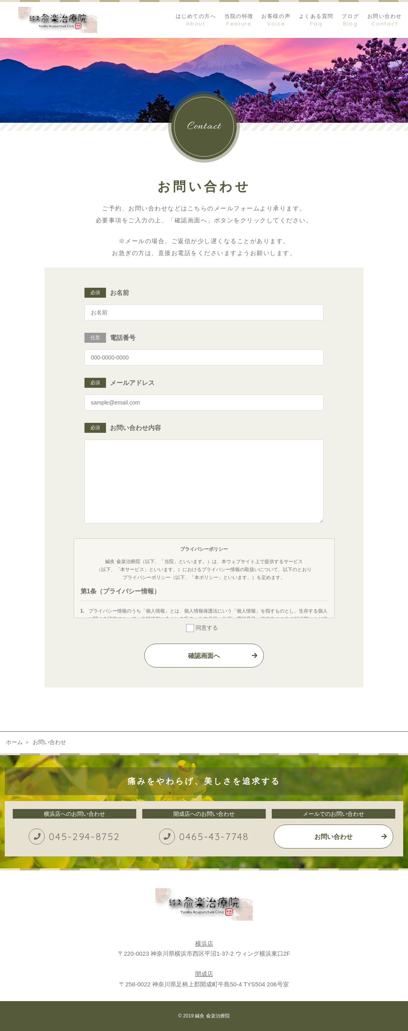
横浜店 (204, 943)
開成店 (204, 973)
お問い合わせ (333, 836)
